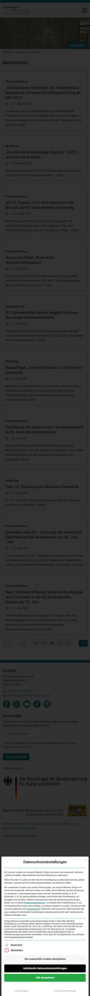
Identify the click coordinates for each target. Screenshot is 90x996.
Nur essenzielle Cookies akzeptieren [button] (45, 959)
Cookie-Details (21, 991)
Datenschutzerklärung (34, 903)
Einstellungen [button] (33, 909)
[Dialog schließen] (86, 859)
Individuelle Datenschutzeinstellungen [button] (45, 968)
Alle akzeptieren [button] (45, 977)
